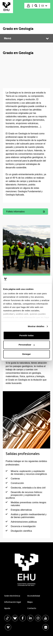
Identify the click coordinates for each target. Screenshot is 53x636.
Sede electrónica (12, 596)
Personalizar (27, 344)
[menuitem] (44, 6)
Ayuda (7, 608)
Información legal (12, 602)
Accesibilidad (33, 596)
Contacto (31, 608)
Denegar (26, 354)
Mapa (30, 602)
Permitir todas (26, 335)
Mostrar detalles (36, 326)
